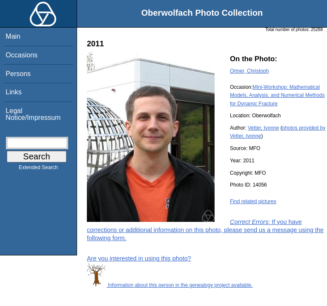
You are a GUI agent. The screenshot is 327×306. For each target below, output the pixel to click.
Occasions (21, 55)
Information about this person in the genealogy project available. (170, 285)
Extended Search (38, 169)
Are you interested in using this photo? (139, 258)
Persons (18, 73)
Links (13, 92)
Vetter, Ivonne (263, 128)
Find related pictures (253, 201)
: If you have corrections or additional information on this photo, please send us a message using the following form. (205, 229)
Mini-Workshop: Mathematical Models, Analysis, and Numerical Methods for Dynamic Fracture (277, 95)
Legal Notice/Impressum (33, 114)
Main (13, 36)
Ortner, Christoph (249, 71)
